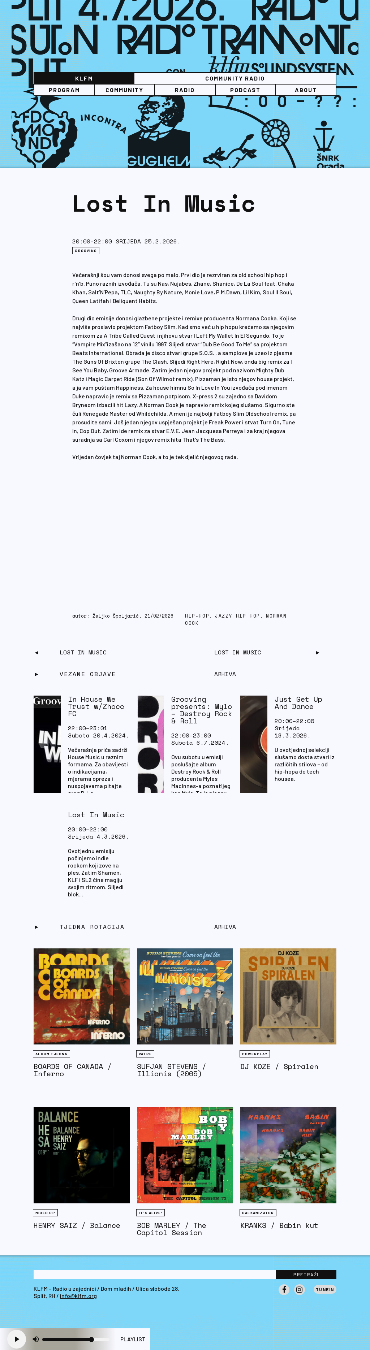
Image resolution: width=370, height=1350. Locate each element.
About (306, 89)
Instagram (299, 1294)
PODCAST (245, 89)
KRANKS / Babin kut (279, 1225)
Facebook (284, 1294)
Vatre (145, 1054)
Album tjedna (51, 1054)
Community (124, 89)
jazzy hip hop (237, 616)
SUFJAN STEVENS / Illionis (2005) (171, 1070)
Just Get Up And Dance (298, 702)
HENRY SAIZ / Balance (77, 1225)
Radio (185, 89)
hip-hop (197, 616)
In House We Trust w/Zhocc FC (96, 706)
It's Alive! (150, 1213)
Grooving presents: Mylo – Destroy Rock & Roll (201, 710)
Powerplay (254, 1054)
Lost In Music (83, 652)
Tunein (325, 1289)
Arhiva (225, 926)
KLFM (84, 78)
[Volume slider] (75, 1339)
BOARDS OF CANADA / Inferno (73, 1070)
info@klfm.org (78, 1295)
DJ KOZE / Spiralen (279, 1066)
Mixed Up (45, 1213)
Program (64, 89)
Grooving (86, 250)
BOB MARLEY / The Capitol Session (171, 1229)
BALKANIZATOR (258, 1213)
